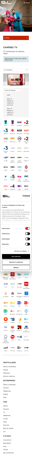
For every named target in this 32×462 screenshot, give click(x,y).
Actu (5, 446)
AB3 (19, 138)
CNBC (12, 293)
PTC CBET (26, 336)
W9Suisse (19, 186)
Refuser (16, 267)
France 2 (26, 122)
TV (4, 412)
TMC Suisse (19, 130)
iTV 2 (26, 274)
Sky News (19, 283)
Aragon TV (19, 327)
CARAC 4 (26, 157)
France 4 (12, 186)
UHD (7, 95)
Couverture (7, 440)
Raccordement (8, 453)
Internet (6, 388)
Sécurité (6, 425)
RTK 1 (19, 336)
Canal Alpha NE (19, 157)
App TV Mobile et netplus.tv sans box (8, 111)
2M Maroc (19, 347)
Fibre (5, 422)
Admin (5, 406)
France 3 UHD (5, 148)
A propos (7, 436)
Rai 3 (5, 310)
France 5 (12, 176)
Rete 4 (5, 319)
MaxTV (12, 167)
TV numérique (16, 69)
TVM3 (19, 167)
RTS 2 (12, 122)
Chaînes (16, 38)
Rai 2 (26, 302)
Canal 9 (19, 148)
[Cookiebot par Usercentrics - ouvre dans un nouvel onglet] (23, 196)
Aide (5, 402)
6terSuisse (19, 176)
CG (4, 431)
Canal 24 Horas (12, 327)
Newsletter (7, 443)
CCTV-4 (26, 347)
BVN (12, 336)
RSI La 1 (5, 302)
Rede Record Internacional (5, 336)
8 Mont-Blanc (26, 167)
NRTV (5, 167)
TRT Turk (12, 347)
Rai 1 (19, 302)
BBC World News (12, 274)
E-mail (5, 419)
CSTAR (26, 186)
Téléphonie (7, 391)
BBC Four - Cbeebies (5, 274)
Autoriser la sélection (16, 262)
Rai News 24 (19, 310)
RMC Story (12, 138)
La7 (19, 319)
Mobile (5, 370)
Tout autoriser (16, 256)
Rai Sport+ (12, 310)
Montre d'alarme (9, 376)
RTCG (5, 347)
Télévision (6, 373)
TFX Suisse (26, 130)
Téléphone (6, 415)
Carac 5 (12, 148)
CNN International (26, 283)
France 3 (5, 130)
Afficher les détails (20, 251)
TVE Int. (5, 327)
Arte (5, 186)
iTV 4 (12, 283)
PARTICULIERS (9, 363)
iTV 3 (5, 283)
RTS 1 (5, 122)
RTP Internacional (26, 327)
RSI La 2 (12, 302)
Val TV (5, 176)
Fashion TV (26, 293)
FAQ (4, 397)
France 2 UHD (26, 138)
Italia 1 (26, 310)
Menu (28, 3)
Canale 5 (12, 319)
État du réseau (8, 428)
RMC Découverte (26, 176)
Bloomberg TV (19, 293)
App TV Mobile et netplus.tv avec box (8, 101)
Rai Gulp (26, 319)
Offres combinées (9, 384)
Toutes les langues (14, 90)
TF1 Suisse (19, 122)
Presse (5, 449)
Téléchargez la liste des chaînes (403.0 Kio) (16, 59)
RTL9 (5, 138)
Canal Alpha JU (12, 157)
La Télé (5, 157)
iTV (19, 274)
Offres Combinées (9, 366)
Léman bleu (26, 148)
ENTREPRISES (9, 381)
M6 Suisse (12, 130)
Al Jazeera (5, 293)
